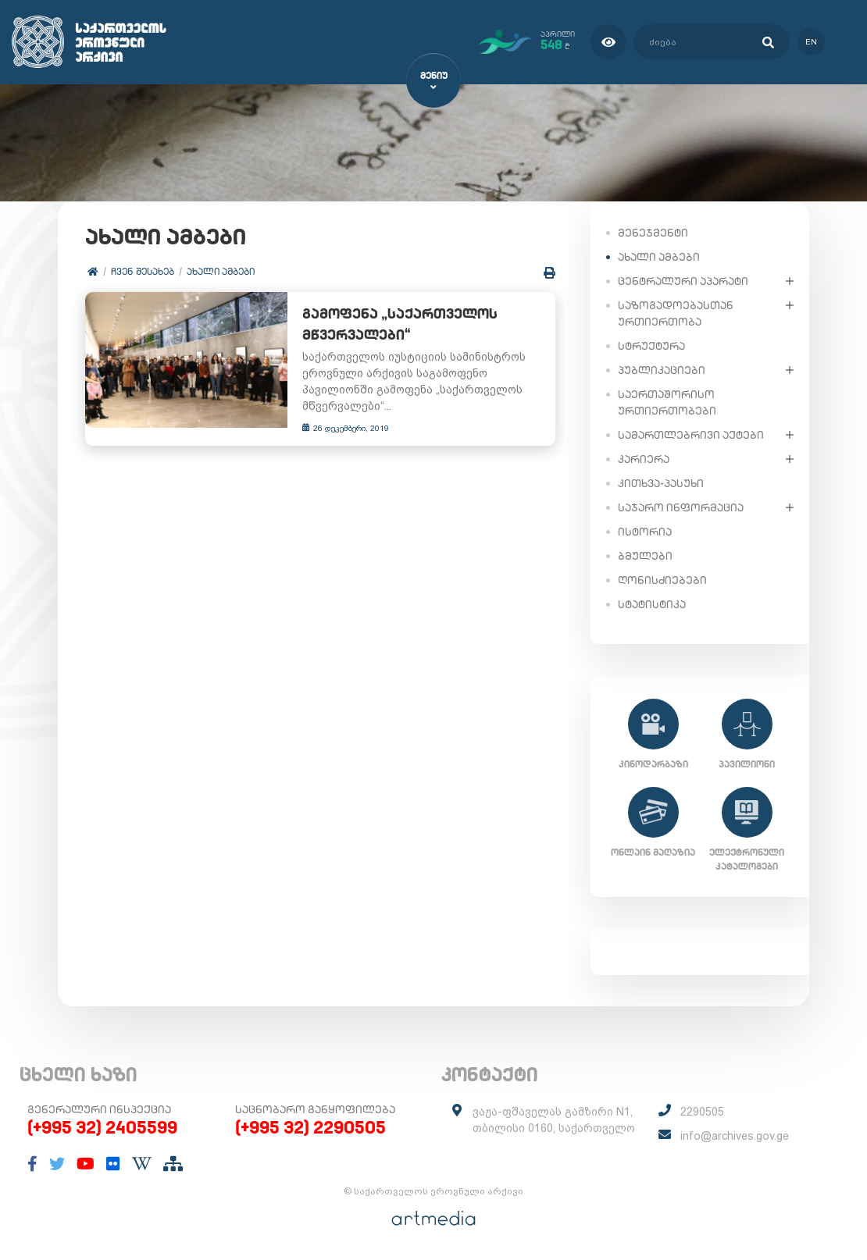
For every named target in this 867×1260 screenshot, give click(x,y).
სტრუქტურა (651, 345)
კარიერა (643, 458)
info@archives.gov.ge (734, 1136)
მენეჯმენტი (653, 232)
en (810, 41)
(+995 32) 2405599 (102, 1127)
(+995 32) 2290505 (310, 1127)
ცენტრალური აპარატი (683, 280)
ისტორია (645, 531)
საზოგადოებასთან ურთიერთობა (675, 312)
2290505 (702, 1111)
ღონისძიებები (662, 579)
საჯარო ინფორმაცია (681, 507)
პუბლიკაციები (661, 369)
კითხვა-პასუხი (661, 482)
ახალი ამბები (221, 271)
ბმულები (645, 555)
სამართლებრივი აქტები (691, 434)
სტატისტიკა (652, 603)
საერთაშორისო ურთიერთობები (667, 401)
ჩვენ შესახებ (142, 271)
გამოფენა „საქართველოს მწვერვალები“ (393, 324)
